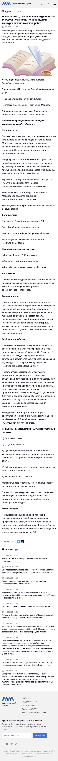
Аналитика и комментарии (34, 713)
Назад (19, 11)
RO (48, 4)
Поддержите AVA (29, 701)
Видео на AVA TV (29, 709)
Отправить (40, 735)
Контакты (26, 698)
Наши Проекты (28, 705)
